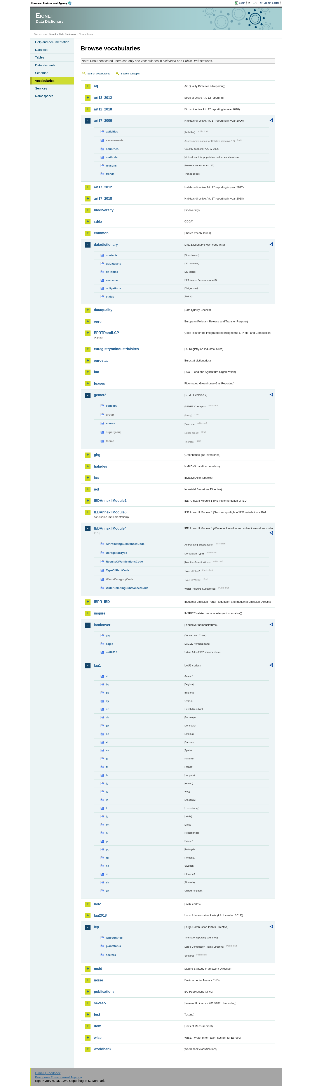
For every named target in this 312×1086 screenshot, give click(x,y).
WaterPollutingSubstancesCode (127, 588)
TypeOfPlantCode (117, 570)
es (107, 750)
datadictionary (106, 244)
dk (107, 725)
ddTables (112, 272)
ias (96, 478)
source (110, 423)
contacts (112, 255)
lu (107, 808)
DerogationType (116, 552)
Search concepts (130, 73)
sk (107, 882)
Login (242, 3)
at (107, 676)
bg (108, 692)
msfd (98, 969)
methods (112, 157)
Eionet (52, 34)
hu (108, 775)
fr (107, 767)
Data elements (45, 65)
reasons (111, 165)
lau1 (97, 665)
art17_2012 (103, 187)
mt (108, 824)
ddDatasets (113, 263)
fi (107, 758)
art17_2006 (103, 120)
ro (107, 857)
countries (112, 149)
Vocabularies (45, 81)
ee (107, 734)
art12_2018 (103, 109)
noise (98, 980)
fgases (99, 383)
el (107, 742)
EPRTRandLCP (106, 333)
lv (107, 816)
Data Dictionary (67, 34)
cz (107, 709)
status (110, 296)
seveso (100, 1003)
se (107, 865)
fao (96, 372)
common (101, 233)
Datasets (41, 50)
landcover (102, 625)
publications (104, 991)
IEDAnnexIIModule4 (110, 528)
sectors (111, 955)
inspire (99, 613)
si (107, 874)
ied (96, 489)
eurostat (101, 360)
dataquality (103, 310)
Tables (39, 57)
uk (107, 890)
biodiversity (104, 210)
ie (107, 783)
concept (111, 405)
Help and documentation (52, 42)
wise (98, 1038)
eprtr (98, 321)
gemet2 (100, 395)
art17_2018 (103, 198)
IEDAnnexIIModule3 (110, 512)
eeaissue (112, 280)
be (107, 684)
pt (107, 849)
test (97, 1014)
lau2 (97, 904)
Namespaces (44, 96)
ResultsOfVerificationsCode (124, 561)
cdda (98, 221)
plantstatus (113, 946)
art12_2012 (103, 98)
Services (41, 88)
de (107, 717)
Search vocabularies (98, 73)
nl (107, 833)
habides (100, 466)
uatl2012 (111, 652)
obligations (113, 288)
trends (110, 174)
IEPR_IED (102, 602)
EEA (52, 3)
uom (97, 1026)
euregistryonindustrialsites (116, 349)
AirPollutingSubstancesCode (125, 544)
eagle (109, 643)
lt (107, 800)
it (107, 791)
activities (112, 131)
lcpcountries (114, 937)
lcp (96, 927)
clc (108, 635)
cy (107, 701)
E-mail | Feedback (48, 1073)
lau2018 (100, 915)
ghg (97, 455)
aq (96, 86)
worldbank (103, 1049)
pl (107, 841)
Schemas (41, 73)
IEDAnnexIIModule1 (110, 501)
